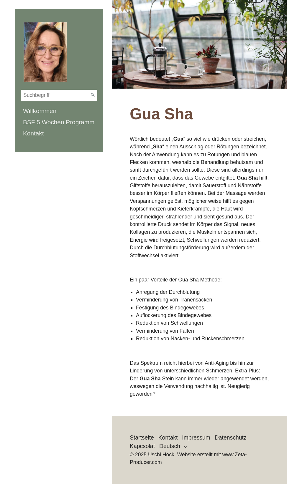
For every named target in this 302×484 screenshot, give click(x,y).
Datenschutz (231, 437)
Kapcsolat (142, 446)
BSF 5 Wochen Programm (58, 122)
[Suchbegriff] (59, 95)
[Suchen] (93, 95)
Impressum (196, 437)
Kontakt (33, 133)
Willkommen (39, 110)
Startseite (142, 437)
